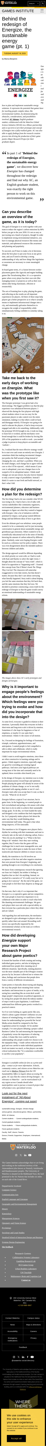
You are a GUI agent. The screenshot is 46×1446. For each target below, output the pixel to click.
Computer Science (9, 1190)
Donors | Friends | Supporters (12, 1135)
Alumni (14, 1132)
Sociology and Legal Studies (13, 1233)
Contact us (25, 1280)
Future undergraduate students (26, 1125)
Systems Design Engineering (13, 1242)
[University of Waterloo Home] (9, 3)
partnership (37, 1112)
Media (4, 1139)
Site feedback (7, 1247)
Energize (19, 1109)
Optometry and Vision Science (14, 1223)
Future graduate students (10, 1129)
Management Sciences (11, 1218)
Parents (20, 1132)
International (35, 1135)
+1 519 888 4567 (25, 1305)
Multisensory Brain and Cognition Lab (26, 1276)
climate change (28, 1109)
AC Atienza (14, 119)
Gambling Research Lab (26, 1261)
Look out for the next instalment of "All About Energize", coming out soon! (19, 1097)
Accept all (16, 1438)
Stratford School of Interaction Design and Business (22, 1237)
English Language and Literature (15, 1199)
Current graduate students (11, 1122)
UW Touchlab (25, 1273)
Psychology (6, 1228)
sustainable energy (8, 1109)
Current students (7, 1118)
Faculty (4, 1132)
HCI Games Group (26, 1265)
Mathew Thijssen (18, 1071)
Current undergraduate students (27, 1118)
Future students (7, 1125)
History (5, 1209)
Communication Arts (10, 1195)
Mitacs (29, 1112)
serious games (7, 1112)
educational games (19, 1112)
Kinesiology (7, 1214)
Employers (26, 1135)
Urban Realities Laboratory (26, 1269)
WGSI (4, 1115)
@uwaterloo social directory (23, 1361)
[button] (33, 3)
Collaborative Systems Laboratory (26, 1257)
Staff (9, 1132)
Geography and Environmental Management (19, 1204)
